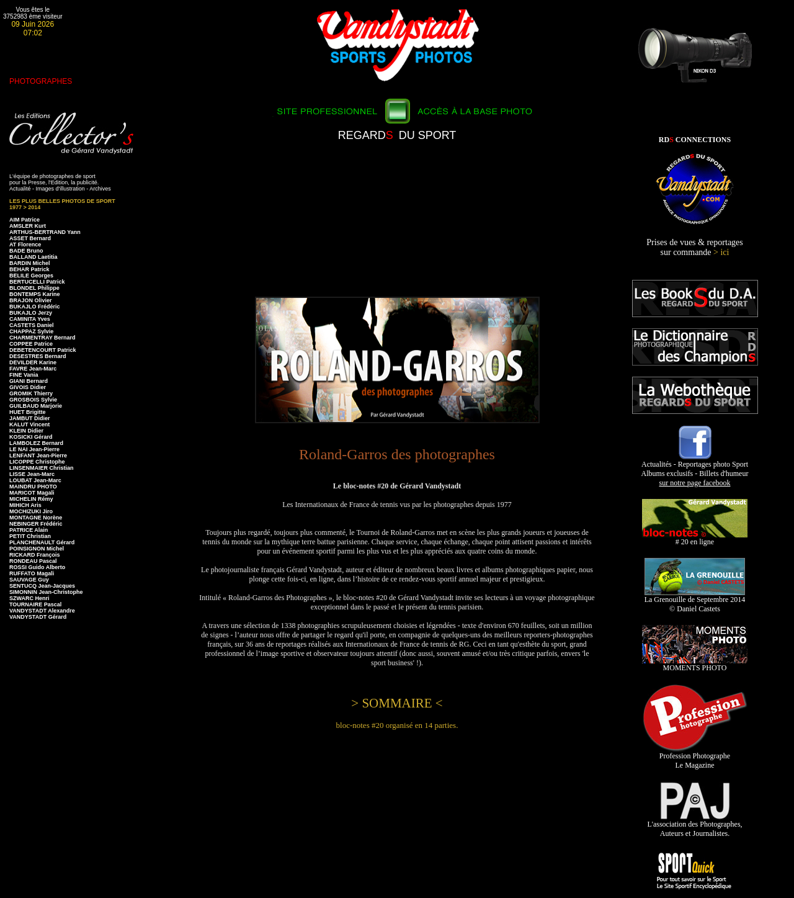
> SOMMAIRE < (396, 703)
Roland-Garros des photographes (397, 454)
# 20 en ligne (694, 538)
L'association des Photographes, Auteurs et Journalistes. (694, 825)
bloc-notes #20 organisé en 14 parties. (397, 725)
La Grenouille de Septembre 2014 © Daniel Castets (695, 600)
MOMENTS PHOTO (694, 664)
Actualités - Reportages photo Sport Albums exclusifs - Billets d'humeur (695, 470)
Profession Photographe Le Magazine (695, 757)
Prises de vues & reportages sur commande (694, 247)
